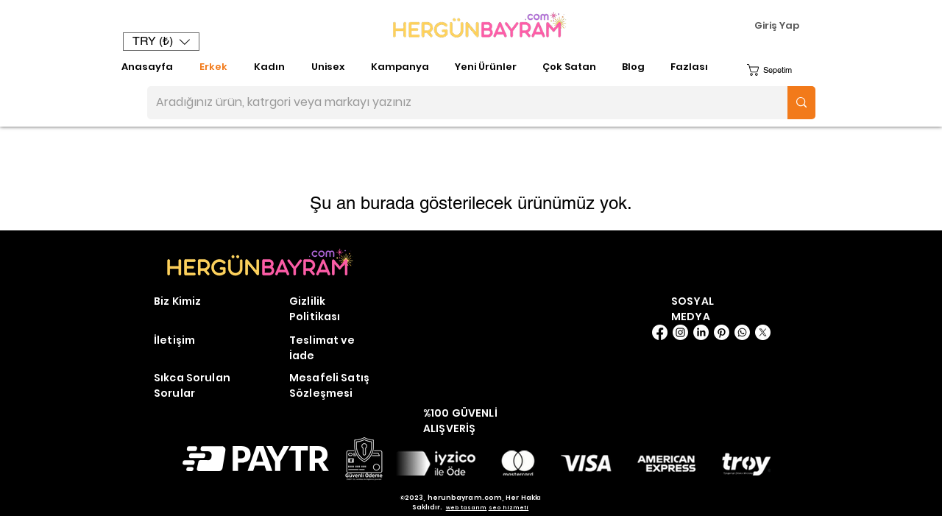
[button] (161, 41)
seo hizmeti (509, 507)
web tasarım (466, 507)
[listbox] (161, 41)
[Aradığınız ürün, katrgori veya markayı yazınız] (456, 102)
